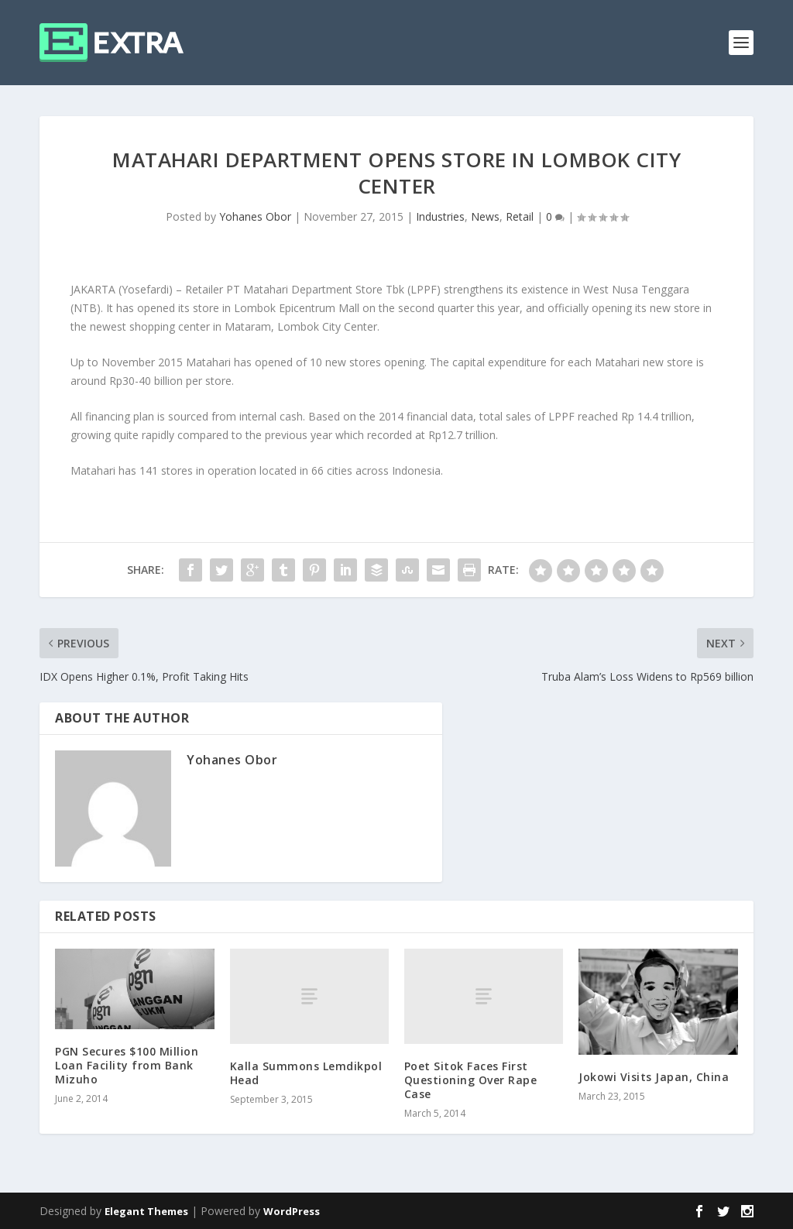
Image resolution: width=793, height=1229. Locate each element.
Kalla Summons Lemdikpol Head (306, 1073)
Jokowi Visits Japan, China (653, 1076)
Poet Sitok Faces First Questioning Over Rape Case (470, 1080)
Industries (440, 216)
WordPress (291, 1211)
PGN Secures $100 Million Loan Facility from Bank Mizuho (126, 1065)
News (485, 216)
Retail (520, 216)
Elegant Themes (146, 1211)
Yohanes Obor (255, 216)
